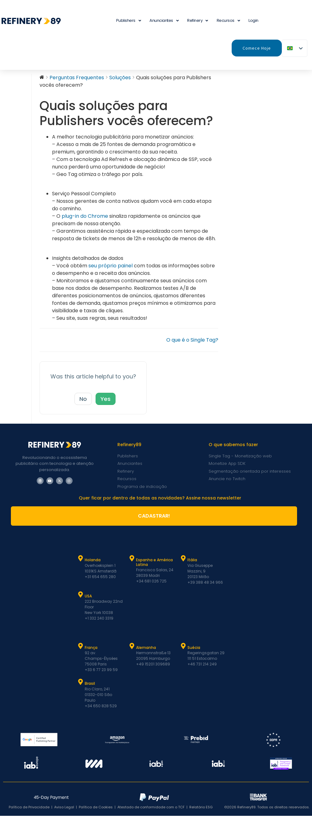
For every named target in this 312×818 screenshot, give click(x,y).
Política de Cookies (96, 809)
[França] (81, 648)
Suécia (193, 649)
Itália (192, 562)
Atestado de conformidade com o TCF (151, 809)
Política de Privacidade (29, 809)
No (83, 401)
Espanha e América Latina (154, 564)
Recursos (228, 21)
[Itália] (183, 561)
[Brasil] (81, 684)
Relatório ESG (201, 809)
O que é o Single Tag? (192, 342)
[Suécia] (183, 648)
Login (253, 20)
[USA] (81, 597)
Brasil (90, 685)
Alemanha (146, 649)
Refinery (197, 21)
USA (88, 598)
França (91, 649)
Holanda (93, 562)
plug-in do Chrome (85, 218)
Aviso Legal (64, 809)
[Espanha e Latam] (132, 561)
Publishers (128, 21)
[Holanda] (81, 561)
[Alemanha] (132, 648)
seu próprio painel (110, 267)
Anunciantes (163, 21)
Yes (106, 401)
